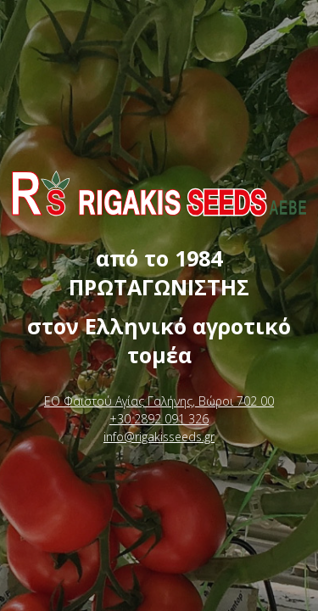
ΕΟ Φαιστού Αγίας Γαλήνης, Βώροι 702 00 (159, 401)
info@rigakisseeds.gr (159, 437)
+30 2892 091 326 (159, 419)
